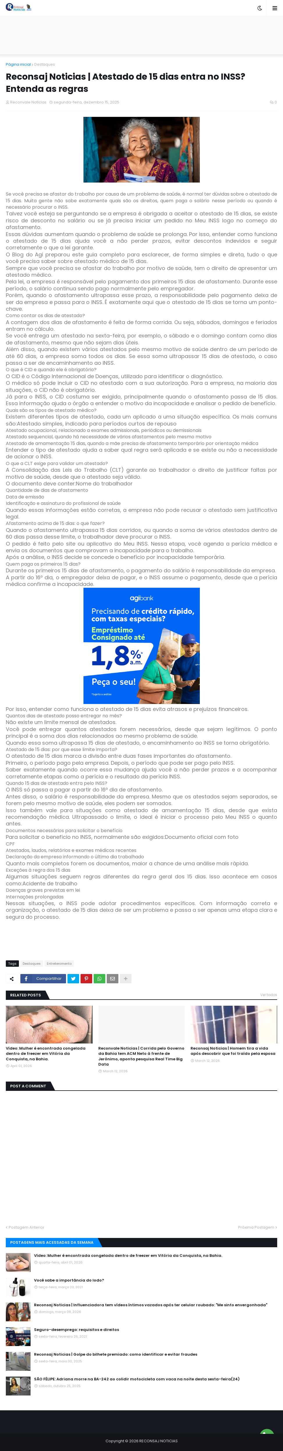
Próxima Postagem (256, 1227)
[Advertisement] (142, 35)
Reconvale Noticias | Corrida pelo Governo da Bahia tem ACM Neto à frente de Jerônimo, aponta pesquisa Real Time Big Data (141, 1056)
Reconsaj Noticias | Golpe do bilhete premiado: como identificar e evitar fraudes (115, 1354)
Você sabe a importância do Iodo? (69, 1280)
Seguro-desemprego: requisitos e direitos (76, 1329)
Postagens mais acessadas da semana (51, 1242)
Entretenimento (59, 963)
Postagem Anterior (27, 1227)
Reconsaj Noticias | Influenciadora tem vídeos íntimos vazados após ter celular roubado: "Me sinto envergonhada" (150, 1305)
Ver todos (268, 994)
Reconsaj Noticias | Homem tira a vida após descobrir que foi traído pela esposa (233, 1051)
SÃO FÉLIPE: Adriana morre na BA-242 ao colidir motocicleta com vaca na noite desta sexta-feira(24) (137, 1379)
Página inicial (18, 64)
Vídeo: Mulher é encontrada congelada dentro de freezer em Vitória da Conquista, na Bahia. (46, 1054)
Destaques (44, 64)
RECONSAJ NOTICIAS (158, 1441)
